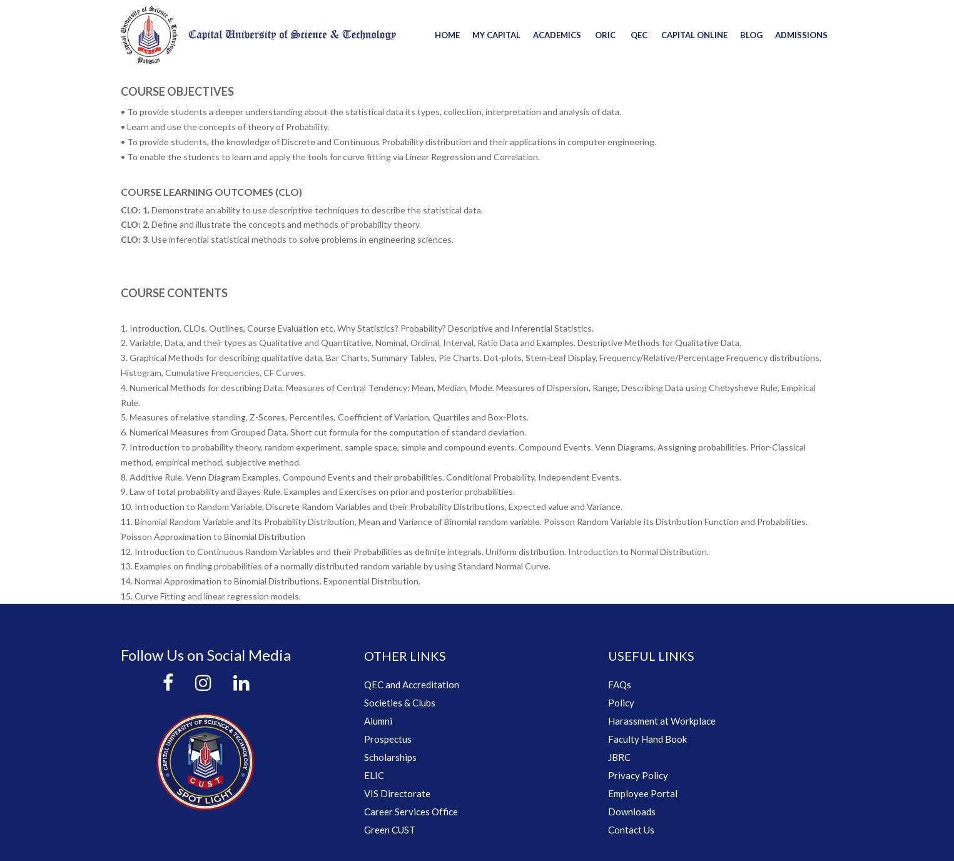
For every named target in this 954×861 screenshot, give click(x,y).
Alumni (378, 720)
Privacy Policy (638, 775)
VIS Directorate (397, 793)
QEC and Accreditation (411, 684)
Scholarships (390, 757)
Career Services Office (411, 811)
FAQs (619, 684)
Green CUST (389, 829)
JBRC (619, 757)
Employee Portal (642, 793)
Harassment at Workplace (662, 720)
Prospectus (388, 739)
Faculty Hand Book (647, 739)
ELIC (374, 775)
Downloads (632, 811)
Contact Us (631, 829)
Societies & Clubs (399, 702)
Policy (621, 702)
